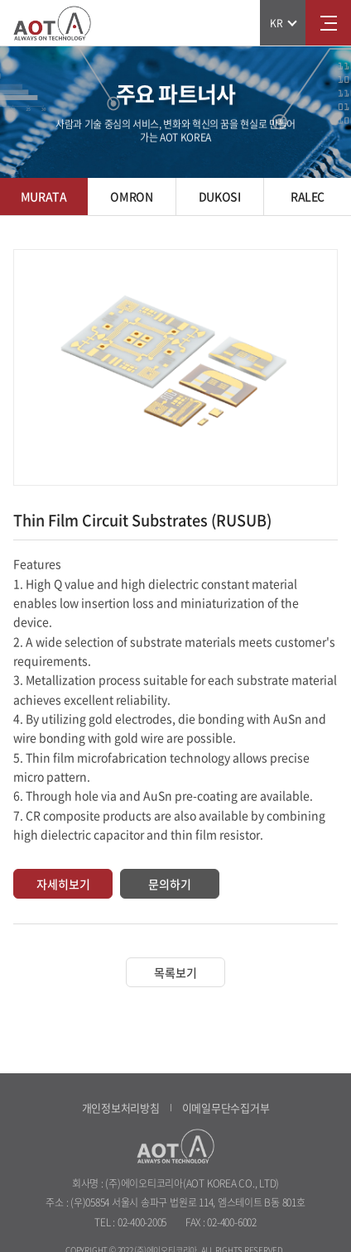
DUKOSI (219, 196)
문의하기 (169, 883)
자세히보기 (63, 883)
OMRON (131, 196)
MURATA (43, 196)
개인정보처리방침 (121, 1107)
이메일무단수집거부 (226, 1107)
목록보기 (175, 972)
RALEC (308, 196)
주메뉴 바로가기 (0, 0)
